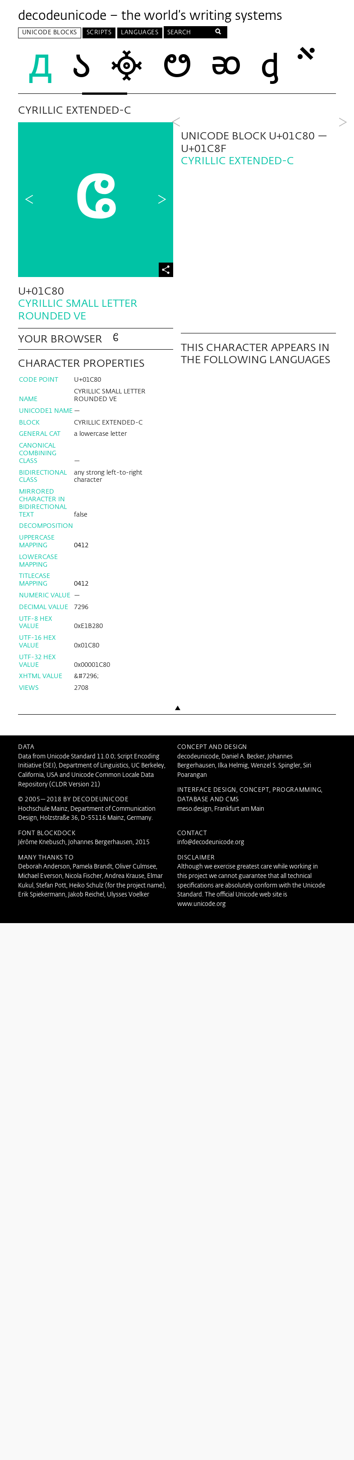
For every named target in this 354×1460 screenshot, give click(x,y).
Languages (139, 33)
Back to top (177, 721)
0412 (81, 542)
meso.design (194, 806)
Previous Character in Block (29, 198)
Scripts (99, 33)
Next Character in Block (162, 198)
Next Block (342, 198)
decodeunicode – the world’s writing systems (150, 16)
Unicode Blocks (49, 33)
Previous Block (176, 198)
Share (166, 266)
